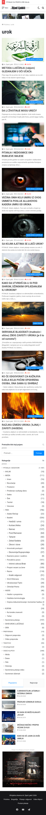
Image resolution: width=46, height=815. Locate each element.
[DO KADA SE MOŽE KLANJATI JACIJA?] (8, 716)
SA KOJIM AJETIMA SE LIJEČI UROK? (22, 243)
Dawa (7, 658)
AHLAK (8, 472)
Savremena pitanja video (14, 670)
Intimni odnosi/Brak (17, 564)
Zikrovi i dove (14, 544)
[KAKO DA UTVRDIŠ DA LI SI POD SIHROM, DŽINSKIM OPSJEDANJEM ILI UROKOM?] (23, 265)
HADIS (7, 591)
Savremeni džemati (12, 674)
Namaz (12, 529)
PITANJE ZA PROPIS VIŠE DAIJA (17, 2)
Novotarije (11, 483)
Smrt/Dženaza (13, 579)
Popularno (12, 683)
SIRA (7, 628)
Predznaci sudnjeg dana (17, 491)
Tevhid (9, 502)
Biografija (14, 799)
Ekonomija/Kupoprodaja (19, 552)
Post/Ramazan (15, 533)
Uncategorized (8, 647)
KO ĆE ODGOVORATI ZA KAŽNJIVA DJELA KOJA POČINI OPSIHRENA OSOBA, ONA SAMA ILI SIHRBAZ (21, 380)
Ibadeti (10, 518)
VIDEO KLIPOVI (9, 651)
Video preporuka (11, 639)
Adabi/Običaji (12, 514)
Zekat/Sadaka (15, 541)
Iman (9, 479)
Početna (6, 24)
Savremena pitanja (12, 620)
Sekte (9, 495)
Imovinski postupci (14, 548)
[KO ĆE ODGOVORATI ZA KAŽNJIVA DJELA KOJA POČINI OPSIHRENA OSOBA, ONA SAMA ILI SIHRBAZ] (23, 360)
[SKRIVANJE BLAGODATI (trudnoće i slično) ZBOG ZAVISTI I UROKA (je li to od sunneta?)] (23, 314)
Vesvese (10, 506)
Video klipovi (37, 799)
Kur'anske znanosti (14, 612)
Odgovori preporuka (12, 635)
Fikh (6, 662)
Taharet (12, 537)
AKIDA (7, 475)
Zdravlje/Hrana (13, 587)
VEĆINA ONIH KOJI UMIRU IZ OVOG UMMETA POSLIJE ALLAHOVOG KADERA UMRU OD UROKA (21, 201)
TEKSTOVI (7, 643)
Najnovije (34, 683)
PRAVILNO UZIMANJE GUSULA (29, 702)
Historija (8, 666)
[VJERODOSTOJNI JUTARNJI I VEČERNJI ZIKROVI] (8, 694)
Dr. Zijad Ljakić (8, 64)
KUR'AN (8, 608)
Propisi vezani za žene (16, 567)
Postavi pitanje (23, 803)
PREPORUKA (8, 631)
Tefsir (9, 616)
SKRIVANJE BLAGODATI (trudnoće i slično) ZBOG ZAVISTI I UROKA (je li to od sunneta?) (23, 335)
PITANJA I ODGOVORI (11, 468)
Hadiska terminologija (16, 598)
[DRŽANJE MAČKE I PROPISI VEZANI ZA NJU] (8, 728)
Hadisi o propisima (14, 594)
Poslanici (10, 487)
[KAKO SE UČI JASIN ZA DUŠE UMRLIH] (8, 740)
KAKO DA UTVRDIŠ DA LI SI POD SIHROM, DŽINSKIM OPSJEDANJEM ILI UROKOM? (22, 286)
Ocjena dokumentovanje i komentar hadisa (24, 602)
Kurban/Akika (14, 525)
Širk (8, 498)
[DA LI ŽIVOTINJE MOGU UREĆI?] (23, 93)
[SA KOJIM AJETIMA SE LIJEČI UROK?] (23, 226)
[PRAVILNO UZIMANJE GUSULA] (8, 705)
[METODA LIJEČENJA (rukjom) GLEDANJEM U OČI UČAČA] (23, 50)
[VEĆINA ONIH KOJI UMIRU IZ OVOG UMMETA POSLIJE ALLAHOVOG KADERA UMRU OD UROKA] (23, 180)
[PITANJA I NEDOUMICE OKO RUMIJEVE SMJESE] (23, 135)
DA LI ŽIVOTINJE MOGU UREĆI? (19, 110)
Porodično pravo (13, 560)
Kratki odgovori (15, 575)
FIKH (7, 510)
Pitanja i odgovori (26, 799)
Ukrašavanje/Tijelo (14, 583)
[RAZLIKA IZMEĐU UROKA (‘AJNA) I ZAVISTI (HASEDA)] (23, 406)
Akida (7, 654)
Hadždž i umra (15, 521)
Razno (9, 571)
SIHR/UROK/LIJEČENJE (14, 624)
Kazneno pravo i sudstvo (17, 556)
